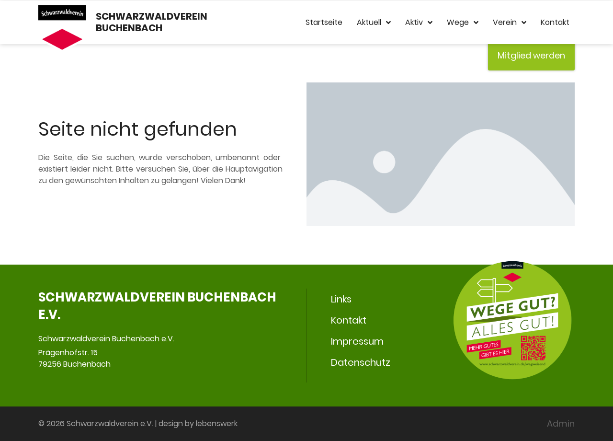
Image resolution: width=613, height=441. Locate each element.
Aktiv (418, 22)
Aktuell (374, 22)
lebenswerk (217, 423)
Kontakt (555, 22)
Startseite (324, 22)
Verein (509, 22)
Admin (561, 423)
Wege (462, 22)
